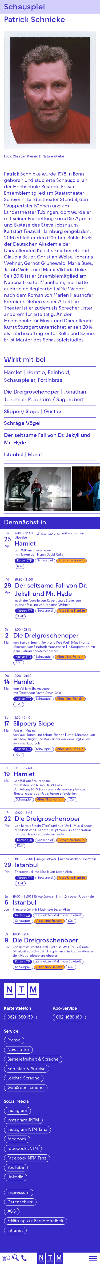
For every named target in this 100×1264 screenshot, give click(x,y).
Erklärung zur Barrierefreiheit (35, 1221)
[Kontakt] (24, 1258)
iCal (20, 566)
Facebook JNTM (22, 1149)
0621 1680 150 (20, 1018)
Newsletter (18, 1050)
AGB (11, 1212)
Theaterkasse (23, 794)
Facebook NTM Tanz (26, 1159)
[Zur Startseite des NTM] (50, 1258)
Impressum (18, 1193)
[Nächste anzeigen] (90, 488)
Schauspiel (45, 560)
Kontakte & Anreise (26, 1069)
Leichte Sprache (23, 1079)
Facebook (16, 1139)
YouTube (15, 1168)
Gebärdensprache (25, 1088)
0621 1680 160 (69, 1018)
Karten (21, 560)
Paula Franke (50, 794)
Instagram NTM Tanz (27, 1130)
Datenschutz (20, 1202)
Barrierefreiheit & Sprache (33, 1060)
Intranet (15, 1231)
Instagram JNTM (23, 1121)
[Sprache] (6, 1258)
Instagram (17, 1111)
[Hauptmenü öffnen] (93, 1258)
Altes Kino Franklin (71, 560)
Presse (14, 1040)
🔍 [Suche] (15, 1259)
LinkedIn (15, 1177)
